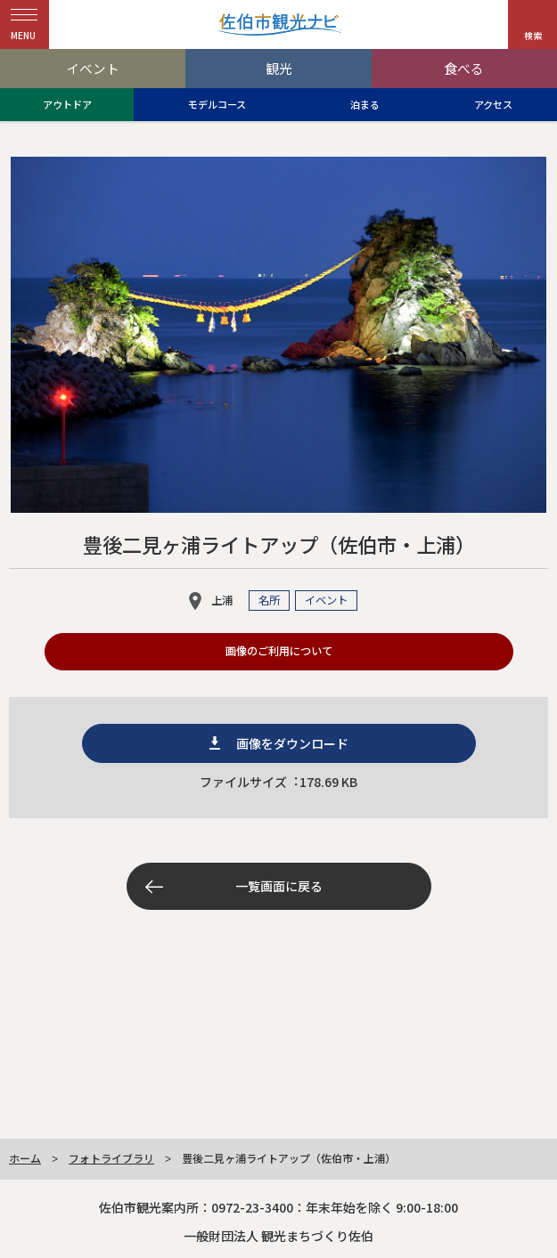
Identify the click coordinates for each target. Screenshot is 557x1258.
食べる (464, 68)
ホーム (25, 1157)
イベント (92, 68)
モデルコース (217, 104)
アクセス (493, 104)
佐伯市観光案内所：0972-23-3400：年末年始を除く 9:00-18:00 (278, 1207)
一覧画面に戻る (279, 886)
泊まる (365, 104)
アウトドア (67, 104)
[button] (532, 24)
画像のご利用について (278, 651)
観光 (279, 68)
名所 (269, 600)
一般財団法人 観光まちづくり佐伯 (278, 1236)
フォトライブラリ (111, 1157)
